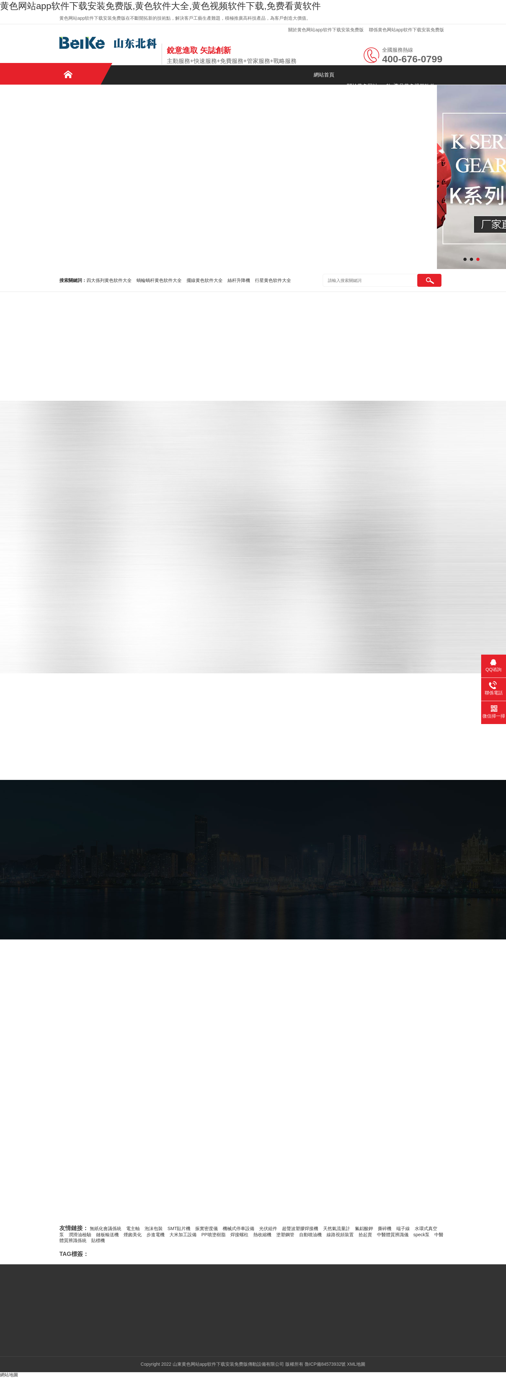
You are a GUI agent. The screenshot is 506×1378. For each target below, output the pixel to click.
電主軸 (133, 1228)
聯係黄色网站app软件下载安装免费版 (406, 29)
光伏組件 (268, 1228)
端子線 (403, 1228)
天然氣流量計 (336, 1228)
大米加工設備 (183, 1234)
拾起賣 (365, 1234)
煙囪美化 (133, 1234)
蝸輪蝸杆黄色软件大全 (159, 280)
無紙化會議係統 (105, 1228)
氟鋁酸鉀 (364, 1228)
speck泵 (421, 1234)
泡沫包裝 (154, 1228)
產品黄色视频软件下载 (414, 89)
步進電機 (156, 1234)
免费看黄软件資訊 (127, 107)
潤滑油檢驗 (80, 1234)
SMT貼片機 (179, 1228)
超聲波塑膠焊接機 (300, 1228)
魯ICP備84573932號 (325, 1364)
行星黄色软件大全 (273, 280)
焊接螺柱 (239, 1234)
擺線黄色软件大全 (205, 280)
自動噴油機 (310, 1234)
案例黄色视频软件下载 (82, 111)
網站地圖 (9, 1374)
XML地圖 (356, 1364)
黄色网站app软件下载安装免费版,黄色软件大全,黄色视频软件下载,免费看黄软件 (160, 6)
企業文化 (172, 107)
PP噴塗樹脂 (213, 1234)
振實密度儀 (206, 1228)
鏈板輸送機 (107, 1234)
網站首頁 (324, 75)
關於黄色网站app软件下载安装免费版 (325, 29)
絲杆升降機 (239, 280)
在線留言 (217, 107)
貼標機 (98, 1240)
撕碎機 (384, 1228)
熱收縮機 (262, 1234)
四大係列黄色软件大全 (109, 280)
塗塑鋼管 (285, 1234)
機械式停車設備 (238, 1228)
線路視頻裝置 (340, 1234)
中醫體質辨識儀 (393, 1234)
